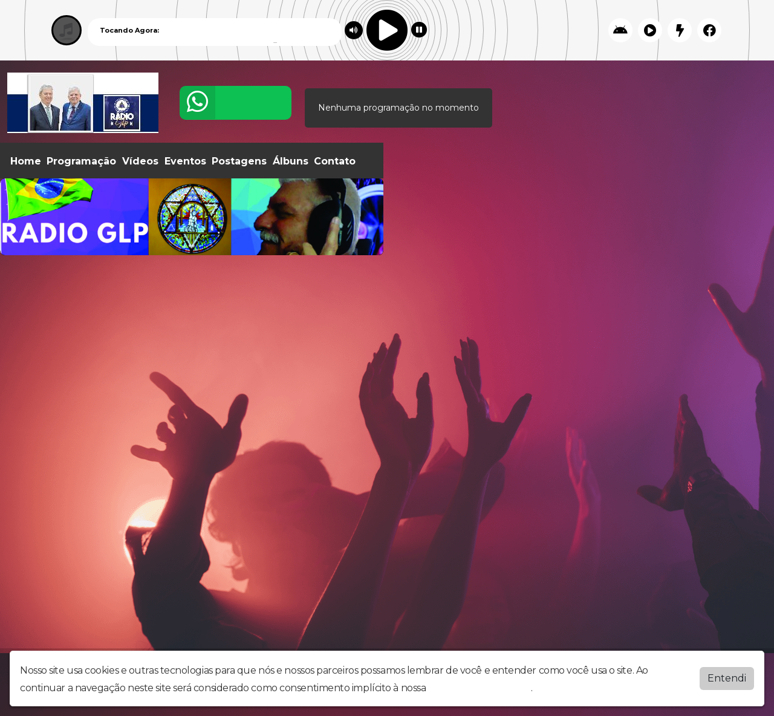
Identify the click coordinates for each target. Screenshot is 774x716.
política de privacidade (479, 688)
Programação (81, 161)
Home (25, 161)
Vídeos (140, 161)
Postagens (239, 161)
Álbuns (290, 161)
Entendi (726, 678)
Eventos (185, 161)
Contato (335, 161)
